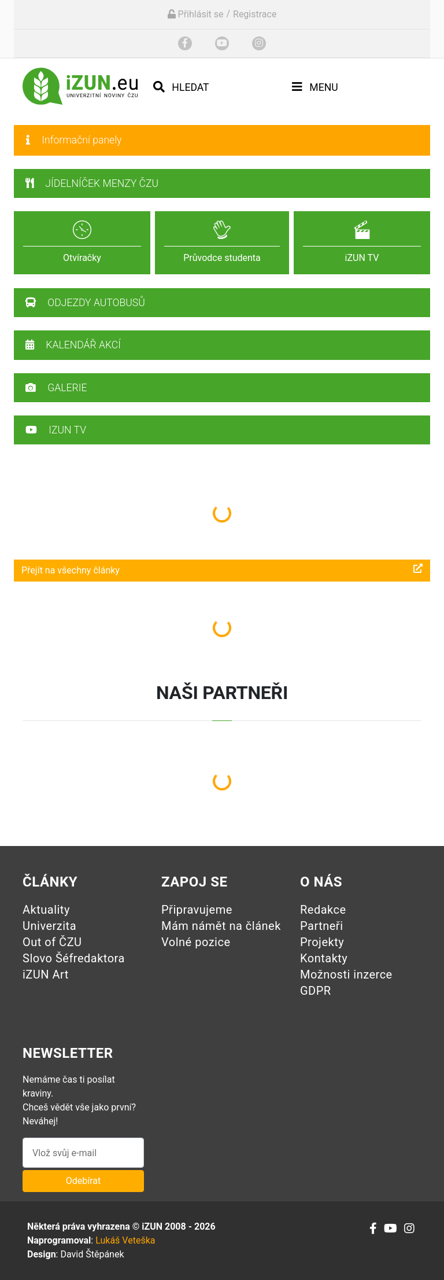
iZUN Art (46, 974)
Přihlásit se (196, 14)
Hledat (181, 87)
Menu (315, 87)
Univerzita (49, 926)
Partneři (321, 926)
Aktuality (46, 910)
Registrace (254, 14)
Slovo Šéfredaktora (74, 958)
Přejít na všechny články (222, 570)
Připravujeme (196, 910)
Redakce (323, 910)
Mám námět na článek (221, 926)
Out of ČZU (52, 942)
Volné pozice (196, 942)
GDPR (315, 991)
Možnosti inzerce (346, 974)
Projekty (322, 942)
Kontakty (323, 958)
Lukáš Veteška (125, 1240)
